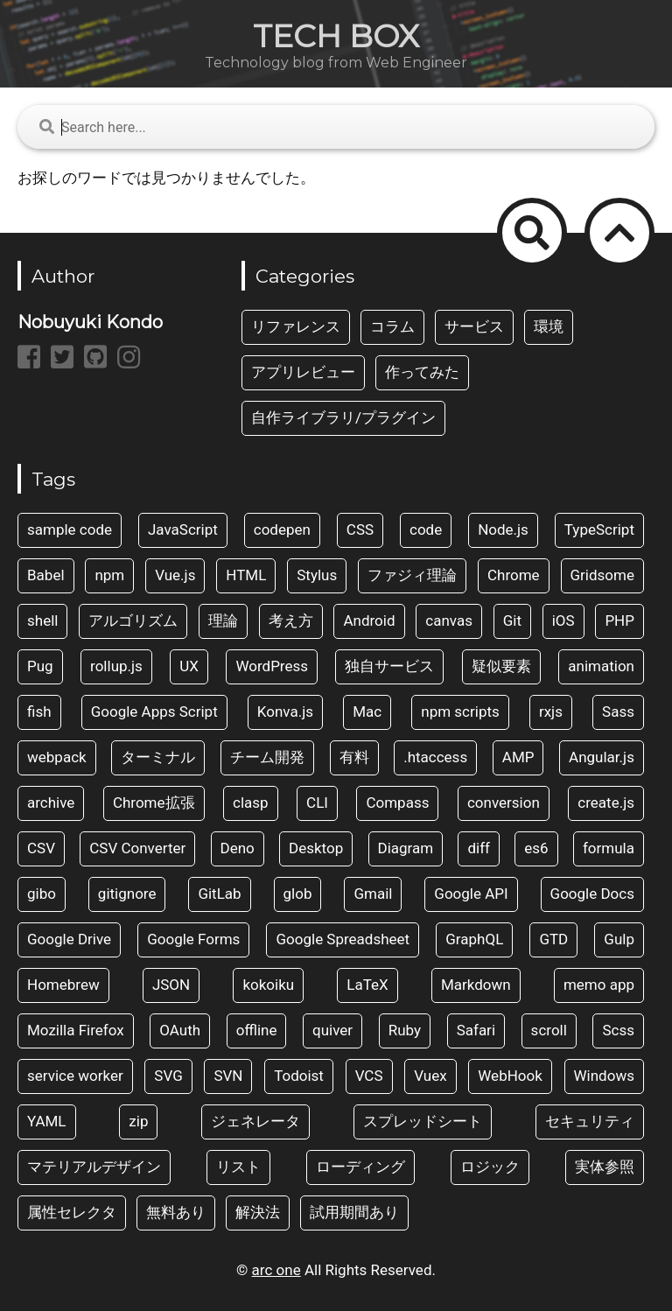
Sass (618, 711)
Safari (476, 1030)
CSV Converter (137, 848)
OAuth (179, 1030)
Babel (46, 575)
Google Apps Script (154, 711)
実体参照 (604, 1166)
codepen (282, 529)
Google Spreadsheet (343, 939)
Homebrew (63, 984)
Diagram (406, 848)
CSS (360, 529)
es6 (536, 848)
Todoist (299, 1075)
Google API (471, 893)
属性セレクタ (71, 1212)
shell (42, 620)
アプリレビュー (303, 372)
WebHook (510, 1075)
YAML (46, 1121)
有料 (354, 757)
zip (138, 1121)
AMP (518, 757)
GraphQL (474, 939)
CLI (317, 802)
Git (512, 620)
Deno (237, 848)
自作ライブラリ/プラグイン (343, 417)
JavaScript (183, 529)
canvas (448, 620)
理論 (223, 620)
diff (478, 848)
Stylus (317, 575)
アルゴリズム (133, 620)
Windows (604, 1075)
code (426, 529)
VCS (369, 1075)
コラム (392, 326)
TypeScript (599, 529)
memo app (599, 984)
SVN (228, 1075)
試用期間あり (354, 1212)
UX (189, 666)
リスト (238, 1166)
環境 (549, 326)
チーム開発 (267, 757)
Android (369, 620)
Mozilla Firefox (75, 1030)
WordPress (271, 666)
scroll (549, 1030)
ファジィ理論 (412, 575)
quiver (332, 1030)
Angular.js (601, 757)
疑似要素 (501, 666)
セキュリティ (589, 1121)
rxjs (551, 711)
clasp (251, 802)
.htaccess (435, 757)
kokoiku (268, 984)
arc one (276, 1270)
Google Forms (193, 939)
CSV (41, 848)
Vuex (430, 1075)
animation (601, 666)
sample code (69, 529)
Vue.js (175, 575)
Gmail (373, 893)
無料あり (176, 1212)
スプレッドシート (422, 1121)
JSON (171, 984)
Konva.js (285, 711)
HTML (246, 575)
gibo (41, 893)
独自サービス (389, 666)
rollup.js (116, 666)
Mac (367, 711)
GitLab (219, 893)
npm (109, 575)
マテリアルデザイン (94, 1166)
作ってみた (422, 372)
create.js (606, 802)
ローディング (360, 1166)
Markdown (476, 984)
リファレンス (295, 326)
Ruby (404, 1030)
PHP (619, 620)
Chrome (513, 575)
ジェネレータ (255, 1121)
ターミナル (158, 757)
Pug (40, 666)
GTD (553, 939)
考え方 (291, 620)
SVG (168, 1075)
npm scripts (460, 711)
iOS (563, 620)
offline (256, 1030)
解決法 (257, 1212)
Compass (397, 802)
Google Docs (592, 893)
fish (39, 711)
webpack (57, 757)
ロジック (490, 1166)
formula (608, 848)
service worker (75, 1075)
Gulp (619, 939)
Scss (618, 1030)
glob (298, 893)
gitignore (127, 893)
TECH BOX (336, 36)
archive (50, 802)
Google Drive (69, 939)
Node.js (503, 529)
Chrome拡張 (154, 802)
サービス (474, 326)
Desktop (316, 848)
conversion (503, 802)
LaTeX (367, 984)
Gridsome (602, 575)
